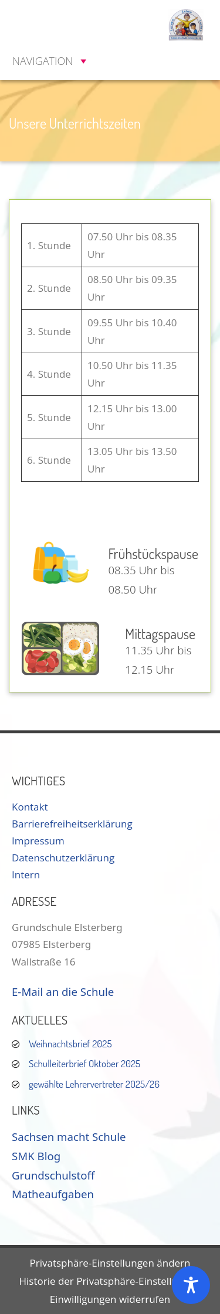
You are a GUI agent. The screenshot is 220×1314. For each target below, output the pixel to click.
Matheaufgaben (53, 1194)
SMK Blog (36, 1156)
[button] (42, 61)
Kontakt (30, 806)
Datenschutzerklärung (63, 857)
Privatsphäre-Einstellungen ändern (110, 1263)
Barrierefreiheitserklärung (72, 823)
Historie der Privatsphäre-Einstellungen (110, 1281)
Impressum (38, 840)
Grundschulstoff (53, 1175)
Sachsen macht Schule (69, 1136)
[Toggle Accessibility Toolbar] (191, 1285)
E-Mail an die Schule (63, 991)
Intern (26, 874)
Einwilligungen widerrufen (110, 1299)
